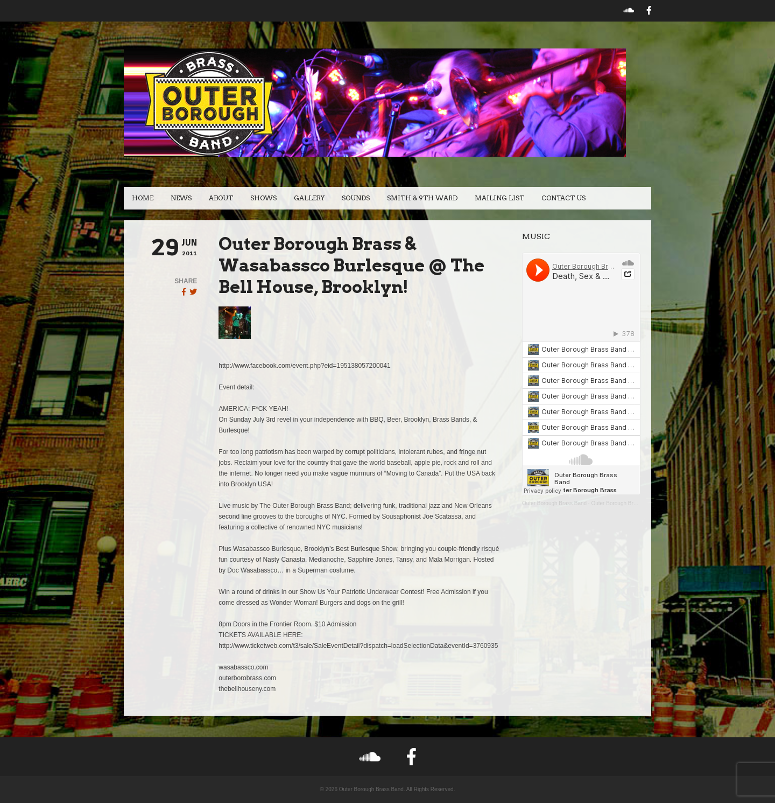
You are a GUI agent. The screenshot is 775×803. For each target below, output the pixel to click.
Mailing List (499, 198)
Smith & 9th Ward (422, 198)
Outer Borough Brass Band (554, 503)
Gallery (309, 198)
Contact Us (563, 198)
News (181, 198)
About (221, 198)
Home (142, 198)
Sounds (356, 198)
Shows (263, 198)
